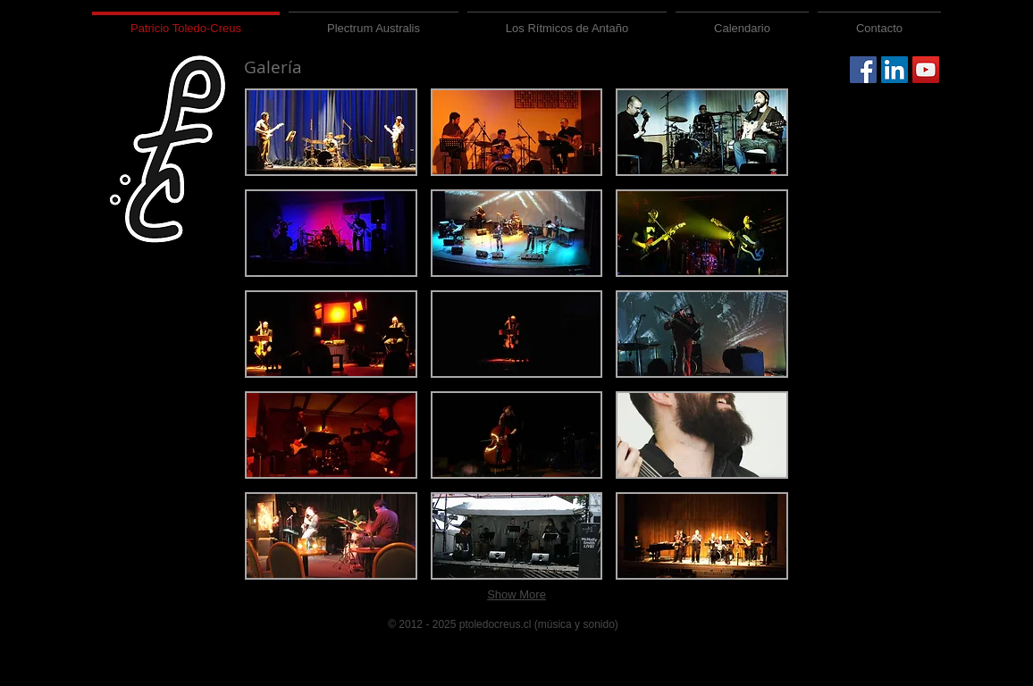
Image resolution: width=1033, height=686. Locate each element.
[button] (331, 132)
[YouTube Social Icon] (925, 69)
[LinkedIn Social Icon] (894, 69)
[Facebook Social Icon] (863, 69)
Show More (516, 594)
